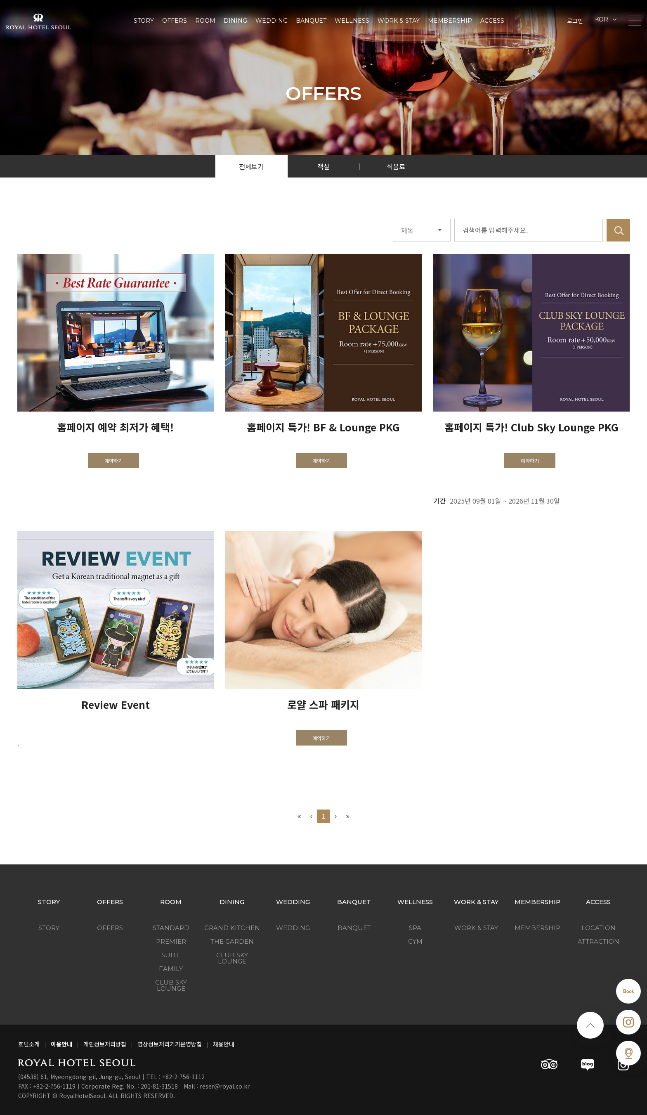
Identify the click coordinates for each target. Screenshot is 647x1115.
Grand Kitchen (232, 928)
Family (171, 969)
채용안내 (223, 1044)
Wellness (352, 20)
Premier (171, 941)
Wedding (271, 20)
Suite (170, 955)
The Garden (232, 941)
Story (144, 20)
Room (205, 20)
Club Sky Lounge (171, 985)
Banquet (311, 20)
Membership (450, 20)
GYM (415, 941)
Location (598, 928)
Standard (171, 928)
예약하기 (113, 460)
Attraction (598, 941)
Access (492, 20)
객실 (323, 166)
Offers (174, 20)
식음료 (396, 166)
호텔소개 (29, 1044)
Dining (235, 20)
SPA (415, 928)
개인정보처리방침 (104, 1044)
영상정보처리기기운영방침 (169, 1044)
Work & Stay (399, 20)
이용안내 (61, 1044)
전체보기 (251, 166)
